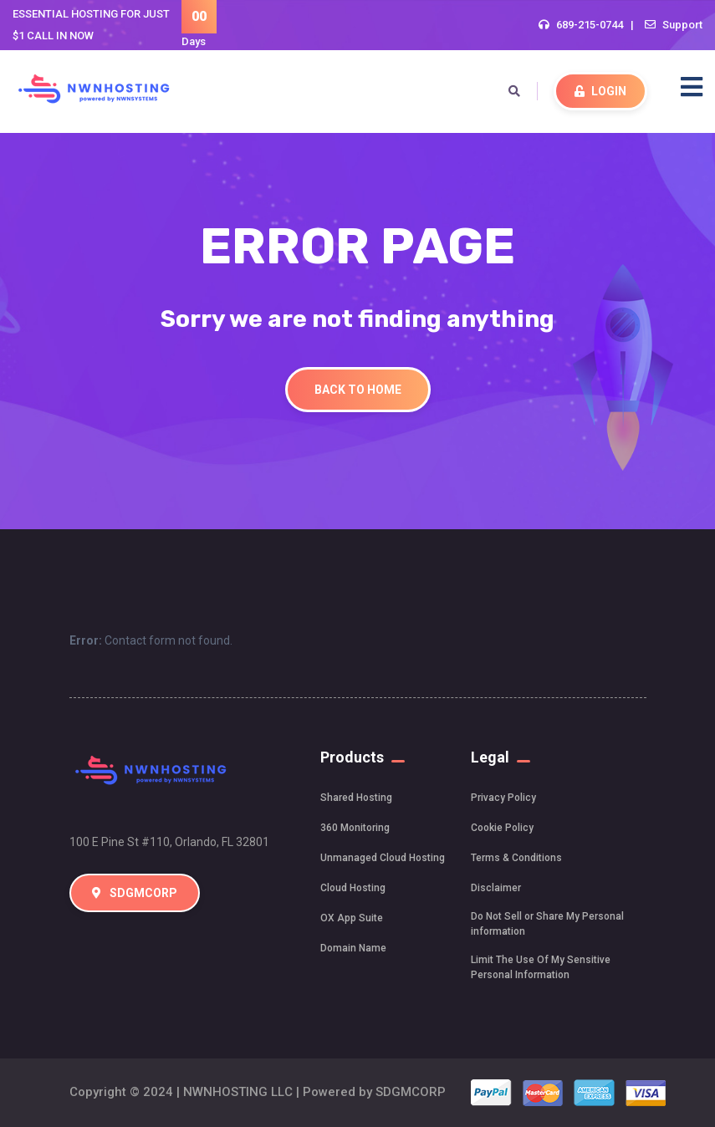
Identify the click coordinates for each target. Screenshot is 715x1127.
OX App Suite (351, 918)
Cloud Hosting (353, 888)
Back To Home (357, 389)
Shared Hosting (356, 797)
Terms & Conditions (516, 858)
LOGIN (600, 91)
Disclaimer (496, 888)
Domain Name (353, 948)
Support (682, 24)
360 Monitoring (355, 828)
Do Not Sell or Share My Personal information (547, 923)
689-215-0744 (589, 24)
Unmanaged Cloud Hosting (382, 858)
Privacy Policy (503, 797)
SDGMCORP (134, 893)
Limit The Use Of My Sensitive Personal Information (540, 967)
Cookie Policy (502, 828)
